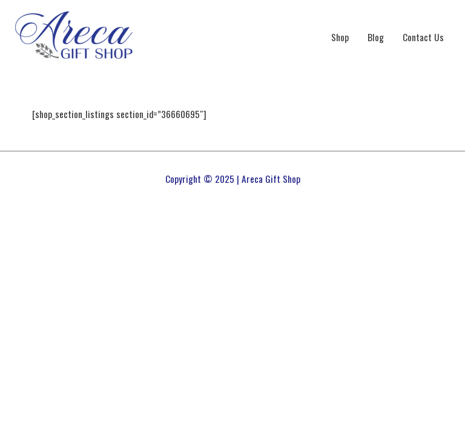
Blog (376, 37)
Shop (340, 37)
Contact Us (423, 37)
